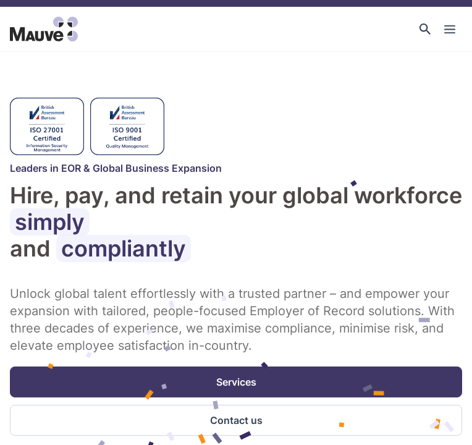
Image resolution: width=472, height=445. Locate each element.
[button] (425, 29)
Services (236, 382)
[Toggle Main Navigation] (449, 29)
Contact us (236, 420)
